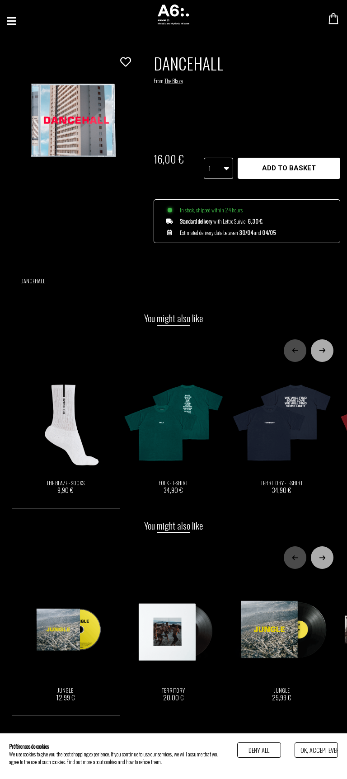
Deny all (259, 750)
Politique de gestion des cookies (191, 761)
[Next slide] (322, 337)
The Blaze (173, 80)
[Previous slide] (295, 337)
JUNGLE (65, 626)
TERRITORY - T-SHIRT (281, 419)
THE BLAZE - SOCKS (65, 419)
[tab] (66, 494)
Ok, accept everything (319, 750)
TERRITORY (173, 626)
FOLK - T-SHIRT (173, 419)
